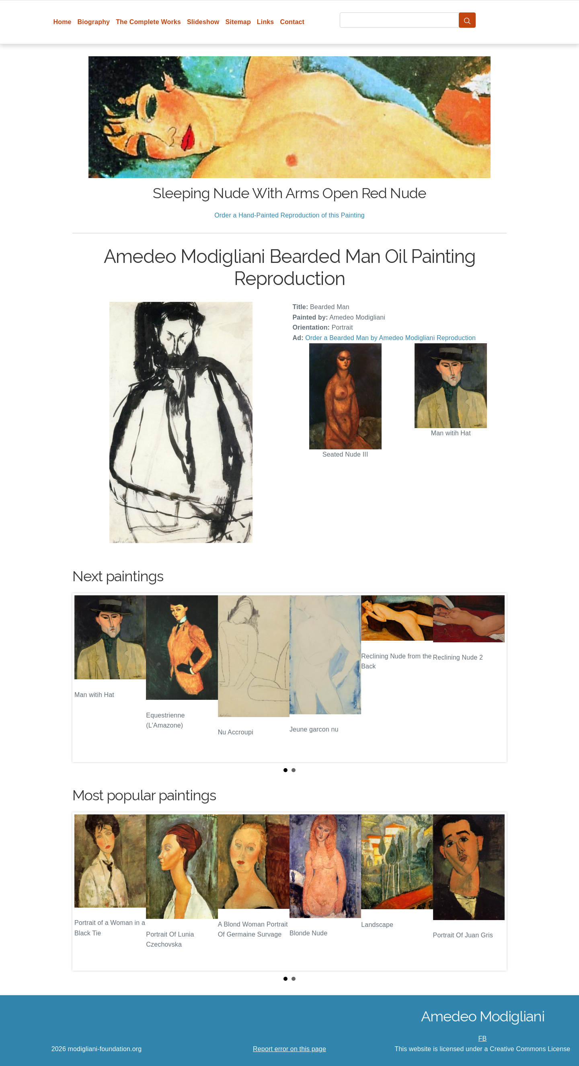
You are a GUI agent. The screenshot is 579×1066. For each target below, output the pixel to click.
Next (494, 677)
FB (482, 1038)
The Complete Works (148, 21)
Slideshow (203, 21)
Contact (292, 21)
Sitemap (237, 21)
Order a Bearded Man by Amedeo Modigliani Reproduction (390, 337)
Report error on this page (289, 1049)
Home (62, 21)
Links (265, 21)
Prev (84, 677)
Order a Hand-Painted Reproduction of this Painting (289, 215)
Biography (94, 21)
